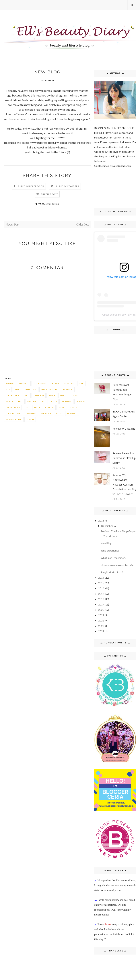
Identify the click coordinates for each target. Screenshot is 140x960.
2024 (101, 631)
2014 (101, 577)
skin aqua (68, 389)
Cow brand (30, 413)
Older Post (82, 224)
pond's (62, 407)
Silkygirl (80, 401)
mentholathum (14, 419)
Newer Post (12, 224)
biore (17, 389)
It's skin (74, 395)
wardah (10, 383)
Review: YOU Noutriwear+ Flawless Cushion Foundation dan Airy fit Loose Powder (124, 484)
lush (27, 407)
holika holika (13, 407)
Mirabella (46, 413)
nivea (37, 407)
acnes (54, 401)
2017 (101, 593)
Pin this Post (49, 194)
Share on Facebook (31, 186)
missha (51, 395)
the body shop (13, 413)
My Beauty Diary (14, 401)
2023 (101, 625)
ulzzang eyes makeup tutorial (117, 565)
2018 (101, 599)
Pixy (44, 401)
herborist (72, 413)
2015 (101, 583)
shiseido (74, 407)
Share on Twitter (67, 186)
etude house (40, 383)
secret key (69, 383)
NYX (8, 389)
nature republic (49, 389)
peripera (49, 407)
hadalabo (39, 395)
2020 (101, 609)
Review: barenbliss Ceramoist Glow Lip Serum (124, 458)
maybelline (30, 389)
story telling (52, 203)
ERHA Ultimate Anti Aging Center (123, 414)
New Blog (106, 543)
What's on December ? (113, 557)
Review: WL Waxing (123, 428)
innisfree (24, 383)
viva (81, 383)
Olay (26, 395)
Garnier (55, 383)
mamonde (66, 401)
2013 (101, 520)
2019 (101, 604)
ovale (63, 395)
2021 (101, 615)
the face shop (12, 395)
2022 (101, 620)
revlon (30, 419)
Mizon (59, 413)
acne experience (110, 550)
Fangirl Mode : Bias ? (112, 572)
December (107, 525)
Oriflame (32, 401)
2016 (101, 588)
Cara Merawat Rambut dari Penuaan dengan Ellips (122, 392)
